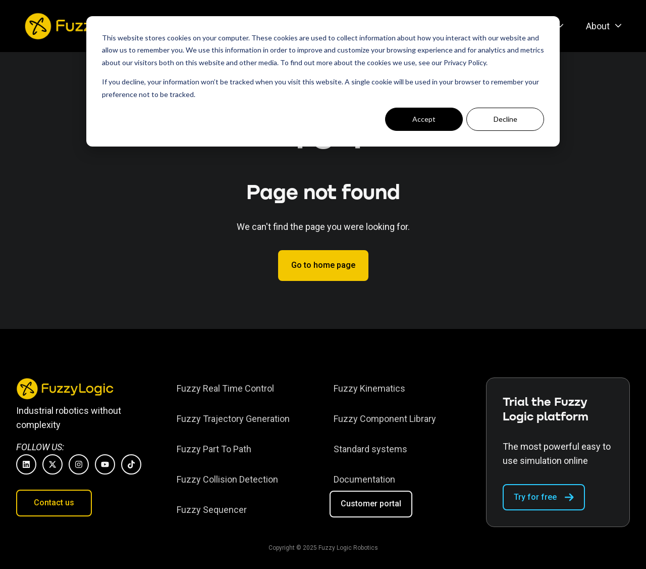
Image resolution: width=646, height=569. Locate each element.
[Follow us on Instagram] (79, 464)
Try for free (544, 497)
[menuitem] (601, 26)
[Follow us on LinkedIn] (26, 464)
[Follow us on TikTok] (131, 464)
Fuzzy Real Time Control (225, 388)
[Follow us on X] (52, 464)
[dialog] (323, 81)
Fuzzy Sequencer (212, 509)
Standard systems (370, 449)
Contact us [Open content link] (54, 502)
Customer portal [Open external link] (371, 503)
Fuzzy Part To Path (214, 449)
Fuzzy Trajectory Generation (233, 418)
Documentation (364, 479)
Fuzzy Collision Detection (227, 479)
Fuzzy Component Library (385, 418)
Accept (424, 119)
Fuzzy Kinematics (369, 388)
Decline (505, 119)
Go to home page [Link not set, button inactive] (323, 265)
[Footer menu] (244, 448)
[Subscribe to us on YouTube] (105, 464)
